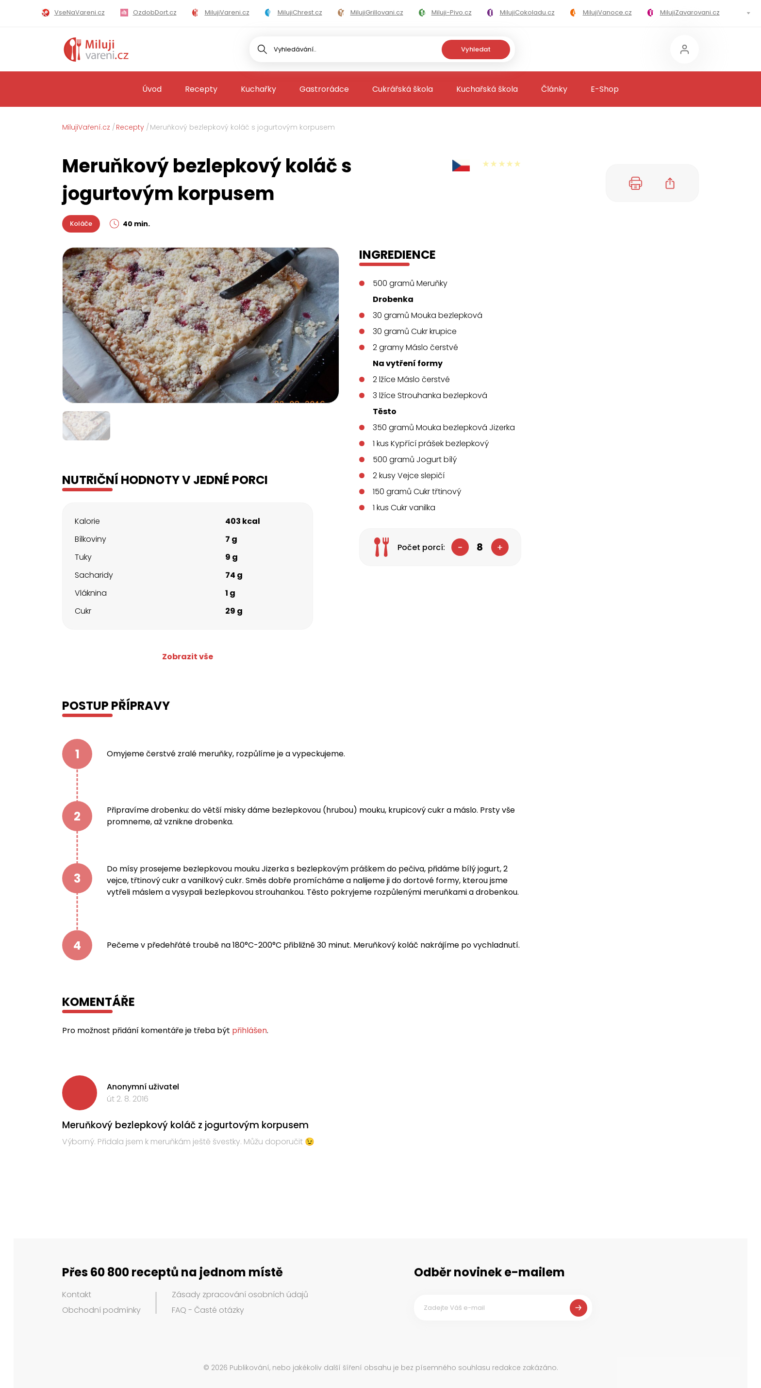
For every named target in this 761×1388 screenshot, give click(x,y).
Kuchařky (258, 89)
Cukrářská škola (402, 89)
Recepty (201, 89)
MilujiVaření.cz (86, 127)
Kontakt (76, 1294)
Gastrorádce (324, 89)
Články (554, 89)
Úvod (152, 89)
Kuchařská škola (487, 89)
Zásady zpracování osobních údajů (240, 1294)
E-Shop (605, 89)
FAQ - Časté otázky (208, 1310)
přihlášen (249, 1030)
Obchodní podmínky (101, 1310)
